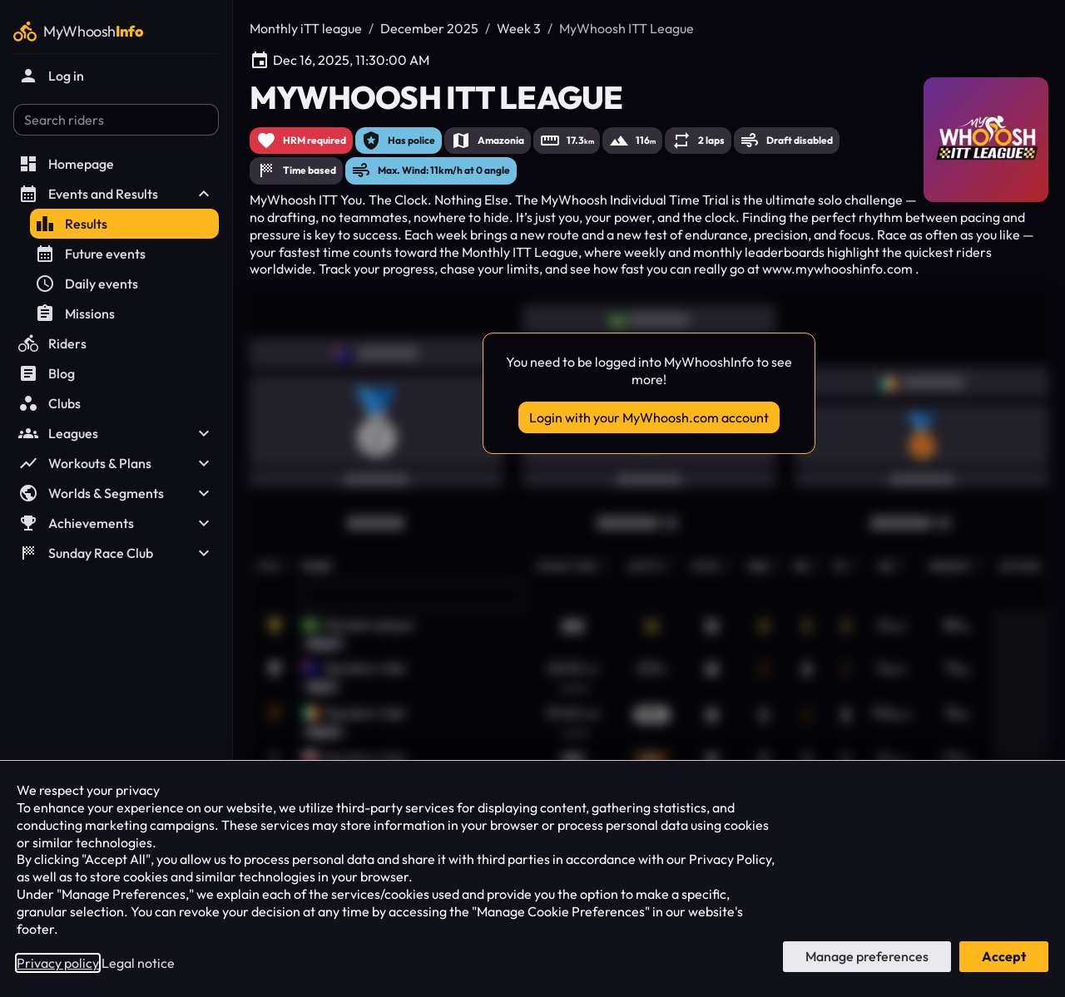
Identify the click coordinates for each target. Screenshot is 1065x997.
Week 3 (519, 28)
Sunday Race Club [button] (116, 553)
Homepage (66, 164)
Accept (1004, 956)
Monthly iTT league (306, 28)
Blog (46, 373)
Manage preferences (867, 956)
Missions (75, 313)
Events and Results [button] (116, 194)
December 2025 (429, 28)
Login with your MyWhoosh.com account (649, 417)
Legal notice (138, 963)
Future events (90, 254)
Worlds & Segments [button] (116, 493)
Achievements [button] (116, 523)
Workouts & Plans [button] (116, 463)
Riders (52, 343)
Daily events (86, 284)
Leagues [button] (116, 433)
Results (71, 224)
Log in (51, 76)
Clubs (49, 403)
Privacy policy (58, 963)
